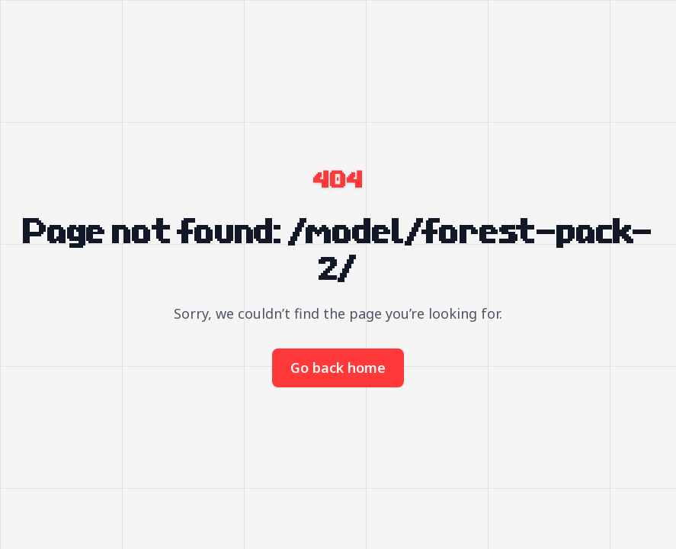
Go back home (338, 367)
